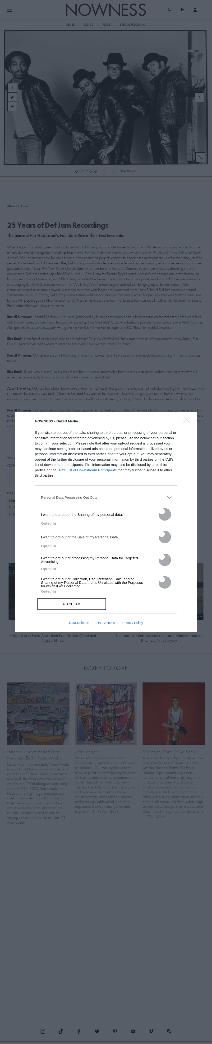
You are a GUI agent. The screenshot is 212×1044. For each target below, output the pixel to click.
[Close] (188, 423)
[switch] (165, 514)
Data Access (106, 623)
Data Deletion (79, 623)
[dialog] (106, 522)
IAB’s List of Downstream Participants (87, 470)
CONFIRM (72, 604)
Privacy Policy (132, 623)
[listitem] (106, 497)
